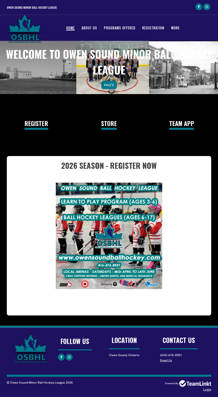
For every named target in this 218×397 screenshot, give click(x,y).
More (175, 27)
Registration (153, 27)
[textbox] (109, 230)
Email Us (166, 360)
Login (207, 389)
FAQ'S (109, 85)
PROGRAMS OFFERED (119, 27)
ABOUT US (89, 27)
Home (70, 27)
